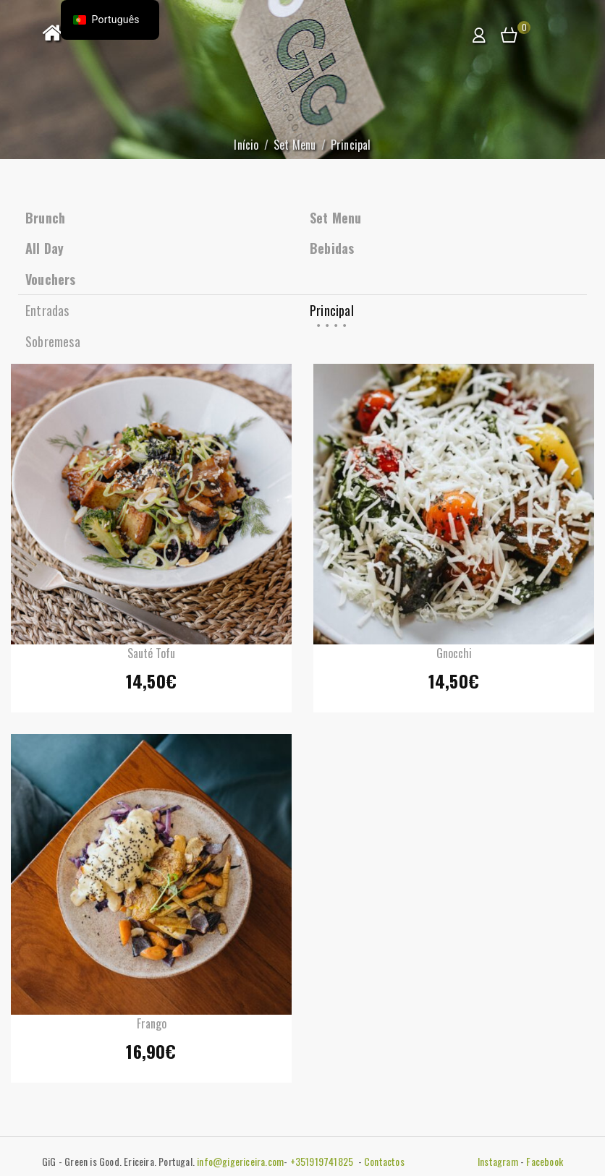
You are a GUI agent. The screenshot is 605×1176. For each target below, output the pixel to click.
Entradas (47, 310)
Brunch (45, 217)
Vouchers (50, 279)
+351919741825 (323, 1161)
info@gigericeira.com (240, 1161)
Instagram (498, 1161)
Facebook (544, 1161)
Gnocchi (454, 653)
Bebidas (332, 248)
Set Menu (295, 144)
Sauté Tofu (151, 653)
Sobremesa (52, 341)
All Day (44, 248)
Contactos (384, 1161)
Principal (332, 310)
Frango (151, 1023)
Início (246, 144)
